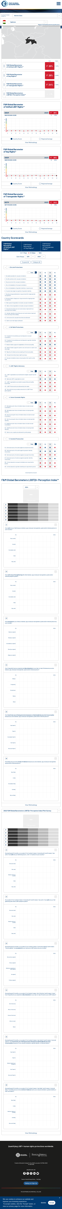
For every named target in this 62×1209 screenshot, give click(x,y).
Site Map (38, 1179)
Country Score (17, 139)
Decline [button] (43, 1203)
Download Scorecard (31, 472)
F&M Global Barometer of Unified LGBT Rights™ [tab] (9, 246)
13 (50, 272)
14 (55, 272)
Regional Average (46, 139)
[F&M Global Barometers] (10, 4)
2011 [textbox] (28, 256)
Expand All (25, 262)
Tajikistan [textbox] (13, 22)
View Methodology (31, 142)
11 (40, 272)
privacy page (13, 1206)
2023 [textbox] (39, 256)
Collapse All (36, 262)
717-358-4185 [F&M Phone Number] (31, 1164)
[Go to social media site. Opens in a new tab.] (24, 1173)
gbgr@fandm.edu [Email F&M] (31, 1169)
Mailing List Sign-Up (31, 1183)
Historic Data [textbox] (18, 15)
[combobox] (36, 15)
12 (45, 272)
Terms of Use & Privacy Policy (28, 1179)
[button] (28, 272)
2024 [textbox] (26, 487)
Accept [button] (51, 1203)
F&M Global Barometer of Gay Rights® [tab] (29, 246)
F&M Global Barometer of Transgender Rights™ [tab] (48, 246)
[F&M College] (39, 1155)
